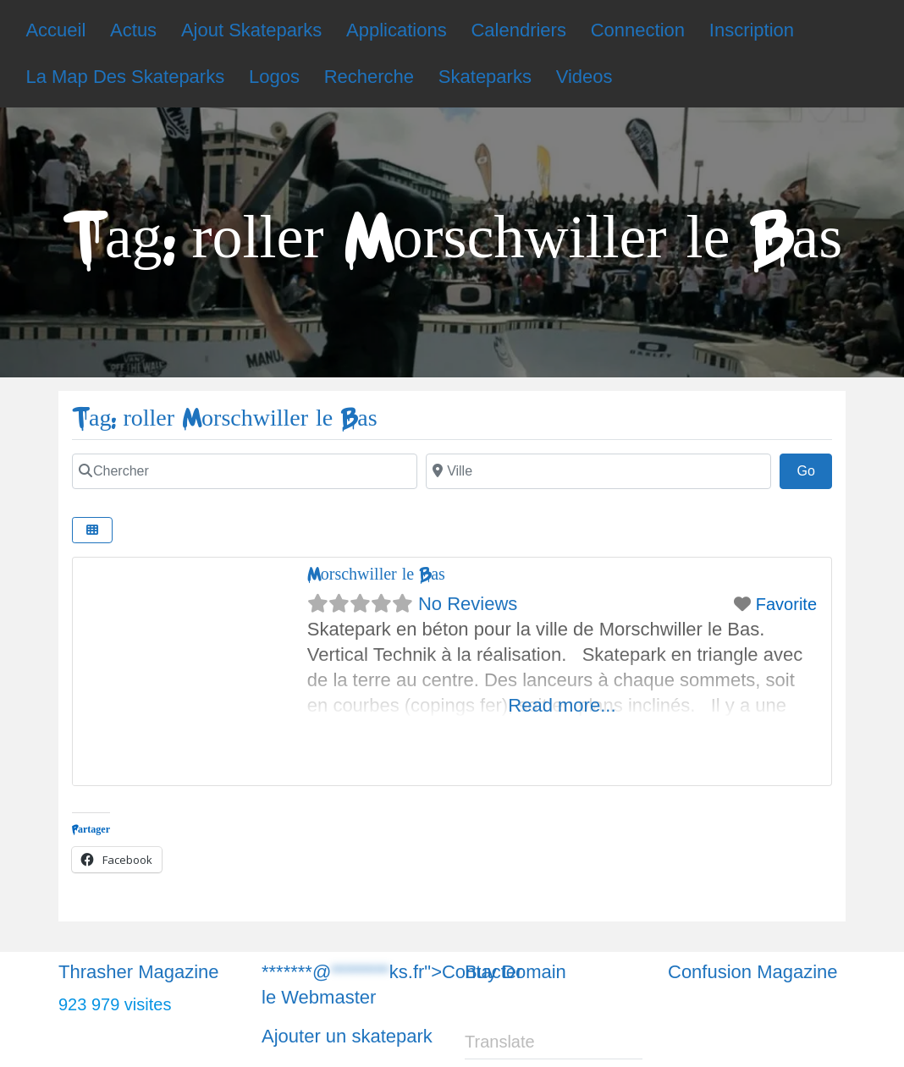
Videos (584, 76)
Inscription (751, 30)
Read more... (561, 705)
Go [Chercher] (814, 468)
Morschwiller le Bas (376, 574)
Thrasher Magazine (138, 971)
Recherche (369, 76)
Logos (274, 76)
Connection (638, 30)
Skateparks (485, 76)
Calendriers (518, 30)
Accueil (55, 30)
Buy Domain (515, 971)
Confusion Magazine (753, 971)
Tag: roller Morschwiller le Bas (225, 418)
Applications (396, 30)
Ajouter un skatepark (347, 1036)
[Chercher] (244, 471)
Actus (133, 30)
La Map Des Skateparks (124, 76)
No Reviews (467, 603)
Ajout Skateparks (251, 30)
